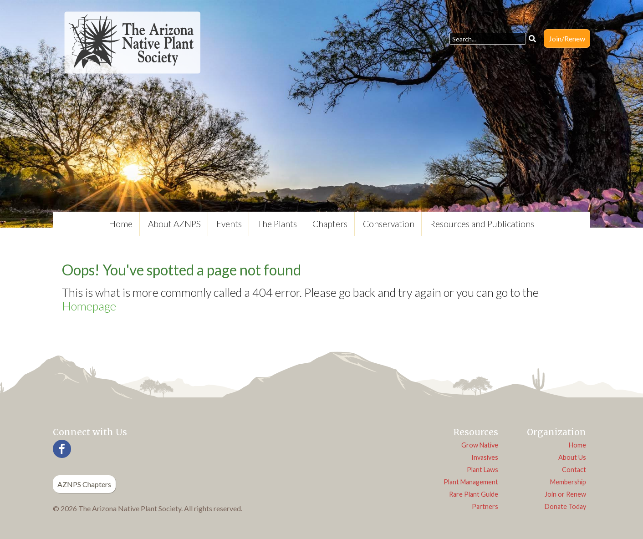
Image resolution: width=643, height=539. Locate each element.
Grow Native (479, 445)
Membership (568, 482)
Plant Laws (482, 469)
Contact (574, 469)
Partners (485, 506)
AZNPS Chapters (84, 484)
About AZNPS (174, 224)
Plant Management (471, 482)
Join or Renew (565, 494)
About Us (572, 457)
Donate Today (565, 506)
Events (229, 224)
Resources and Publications (482, 224)
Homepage (89, 306)
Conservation (388, 224)
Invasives (484, 457)
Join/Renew (567, 38)
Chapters (329, 224)
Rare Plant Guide (473, 494)
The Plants (277, 224)
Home (121, 224)
